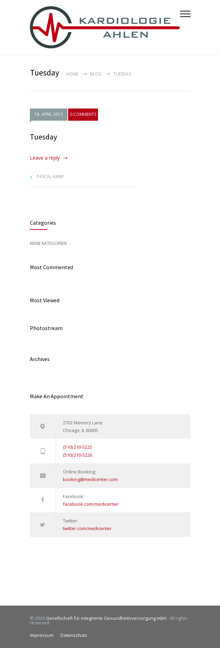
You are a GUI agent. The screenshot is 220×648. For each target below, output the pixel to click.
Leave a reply (45, 157)
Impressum (42, 635)
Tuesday (43, 137)
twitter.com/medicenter (87, 528)
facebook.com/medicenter (91, 504)
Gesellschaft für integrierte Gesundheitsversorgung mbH (107, 618)
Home (72, 74)
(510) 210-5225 (77, 447)
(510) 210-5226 (77, 455)
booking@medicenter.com (90, 479)
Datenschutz (73, 635)
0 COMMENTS (83, 115)
